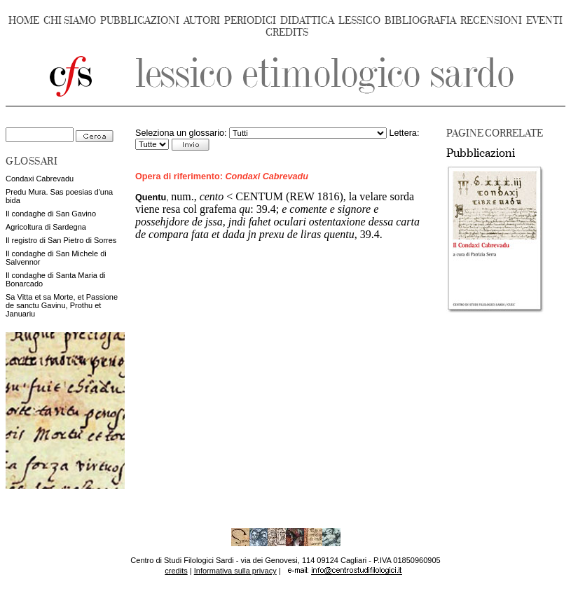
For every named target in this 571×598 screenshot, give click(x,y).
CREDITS (287, 33)
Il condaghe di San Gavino (51, 213)
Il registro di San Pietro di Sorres (61, 240)
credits (176, 570)
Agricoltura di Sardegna (46, 227)
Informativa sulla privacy (235, 570)
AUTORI (202, 21)
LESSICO (359, 21)
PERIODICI (250, 21)
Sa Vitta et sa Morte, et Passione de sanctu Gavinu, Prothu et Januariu (62, 305)
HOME (23, 21)
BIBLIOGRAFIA (420, 21)
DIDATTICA (307, 21)
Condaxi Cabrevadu (40, 178)
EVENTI (544, 21)
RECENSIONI (491, 21)
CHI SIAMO (69, 21)
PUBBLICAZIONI (139, 21)
